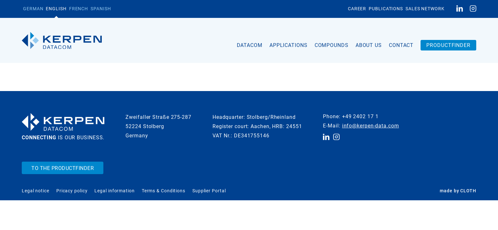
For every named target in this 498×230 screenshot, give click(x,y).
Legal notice (35, 190)
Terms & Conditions (163, 190)
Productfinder (448, 45)
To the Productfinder (62, 168)
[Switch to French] (78, 9)
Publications (386, 8)
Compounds (332, 45)
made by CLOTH (458, 190)
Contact (401, 45)
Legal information (114, 190)
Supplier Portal (209, 190)
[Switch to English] (56, 9)
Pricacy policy (72, 190)
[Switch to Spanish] (100, 9)
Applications (288, 45)
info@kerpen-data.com (370, 126)
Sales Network (425, 8)
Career (357, 8)
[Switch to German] (33, 9)
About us (369, 45)
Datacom (249, 45)
